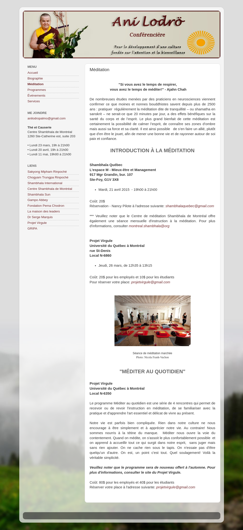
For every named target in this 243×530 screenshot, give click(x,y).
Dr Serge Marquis (40, 217)
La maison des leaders (44, 211)
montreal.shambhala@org (149, 226)
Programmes (37, 90)
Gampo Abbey (38, 200)
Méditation (36, 84)
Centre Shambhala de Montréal (50, 189)
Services (34, 101)
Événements (36, 95)
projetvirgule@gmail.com (150, 282)
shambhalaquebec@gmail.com (189, 206)
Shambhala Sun (39, 194)
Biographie (35, 78)
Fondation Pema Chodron (46, 205)
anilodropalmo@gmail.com (47, 118)
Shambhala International (45, 183)
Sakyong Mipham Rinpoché (47, 171)
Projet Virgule (37, 223)
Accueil (33, 72)
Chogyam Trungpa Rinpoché (48, 177)
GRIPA (32, 228)
